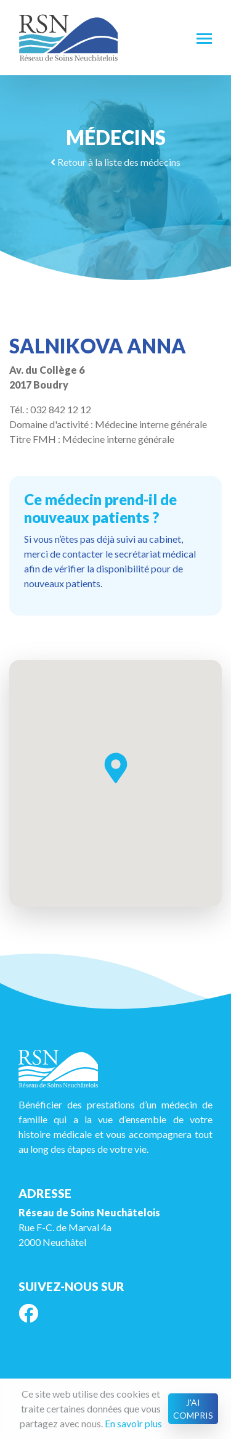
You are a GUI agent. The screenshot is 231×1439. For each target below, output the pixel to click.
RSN (68, 37)
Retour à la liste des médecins (115, 162)
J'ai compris (193, 1408)
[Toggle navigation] (204, 37)
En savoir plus (133, 1423)
